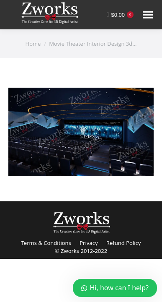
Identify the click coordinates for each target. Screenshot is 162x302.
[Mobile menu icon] (148, 15)
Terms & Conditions (46, 243)
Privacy (89, 243)
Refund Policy (123, 243)
